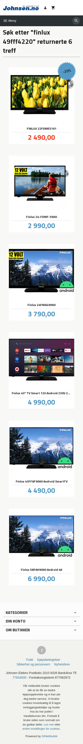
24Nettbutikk (50, 736)
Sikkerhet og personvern (33, 664)
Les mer (49, 724)
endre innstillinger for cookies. (42, 728)
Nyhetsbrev (62, 664)
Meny (9, 20)
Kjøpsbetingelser (48, 659)
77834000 (19, 677)
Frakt (29, 659)
